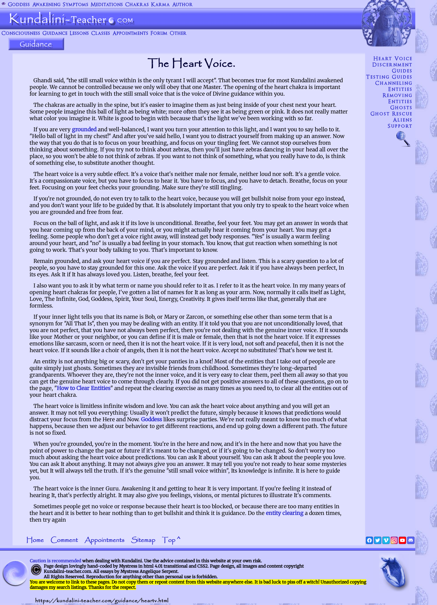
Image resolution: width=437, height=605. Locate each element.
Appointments (130, 33)
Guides (402, 71)
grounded (84, 129)
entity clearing (285, 513)
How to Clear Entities (83, 388)
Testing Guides (389, 77)
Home (35, 540)
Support (400, 126)
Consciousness (20, 33)
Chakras (137, 5)
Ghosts (401, 108)
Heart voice (392, 59)
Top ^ (171, 540)
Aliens (402, 120)
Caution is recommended (55, 560)
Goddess (19, 5)
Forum (158, 33)
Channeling (393, 83)
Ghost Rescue (391, 114)
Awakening (46, 5)
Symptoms (75, 5)
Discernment (392, 65)
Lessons (79, 33)
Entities (400, 89)
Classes (100, 33)
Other (178, 33)
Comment (64, 540)
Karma (160, 5)
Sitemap (143, 540)
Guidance (54, 33)
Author (182, 5)
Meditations (107, 5)
